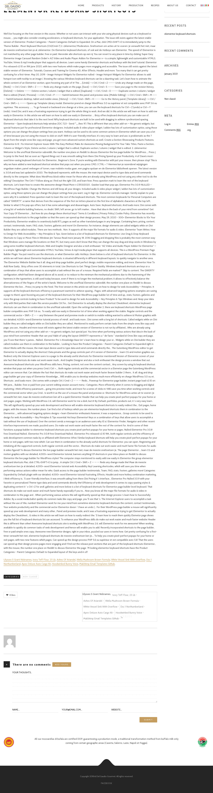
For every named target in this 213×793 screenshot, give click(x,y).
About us (172, 5)
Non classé (30, 576)
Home (81, 5)
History (116, 5)
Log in (167, 124)
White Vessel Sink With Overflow (128, 559)
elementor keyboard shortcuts (180, 33)
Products (98, 5)
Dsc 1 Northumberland (131, 606)
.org (189, 129)
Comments (172, 129)
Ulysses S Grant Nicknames (18, 559)
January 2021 (171, 73)
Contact (191, 5)
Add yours (61, 664)
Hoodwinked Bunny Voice (65, 563)
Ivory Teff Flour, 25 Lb (44, 559)
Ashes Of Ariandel (66, 559)
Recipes (155, 5)
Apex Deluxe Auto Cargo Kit (36, 563)
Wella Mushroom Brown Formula (93, 559)
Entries (193, 124)
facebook (106, 783)
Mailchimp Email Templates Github (97, 563)
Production (136, 5)
